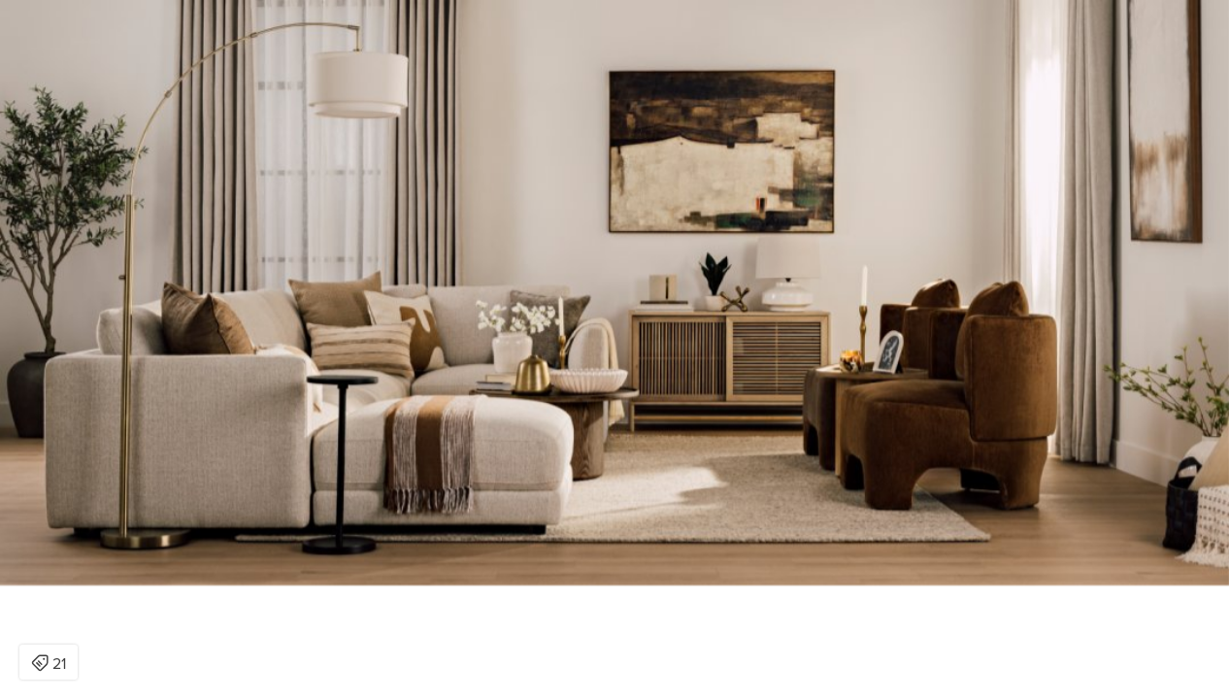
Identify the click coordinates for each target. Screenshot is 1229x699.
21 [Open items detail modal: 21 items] (48, 664)
